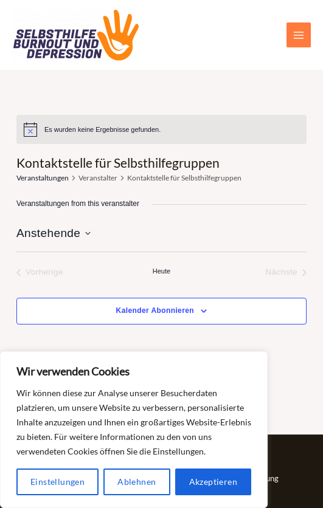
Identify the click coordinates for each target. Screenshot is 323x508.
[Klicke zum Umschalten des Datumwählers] (53, 233)
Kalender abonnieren (155, 310)
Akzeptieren (213, 481)
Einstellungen (57, 481)
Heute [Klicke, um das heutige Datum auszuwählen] (161, 271)
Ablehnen (136, 481)
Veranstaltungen (42, 177)
